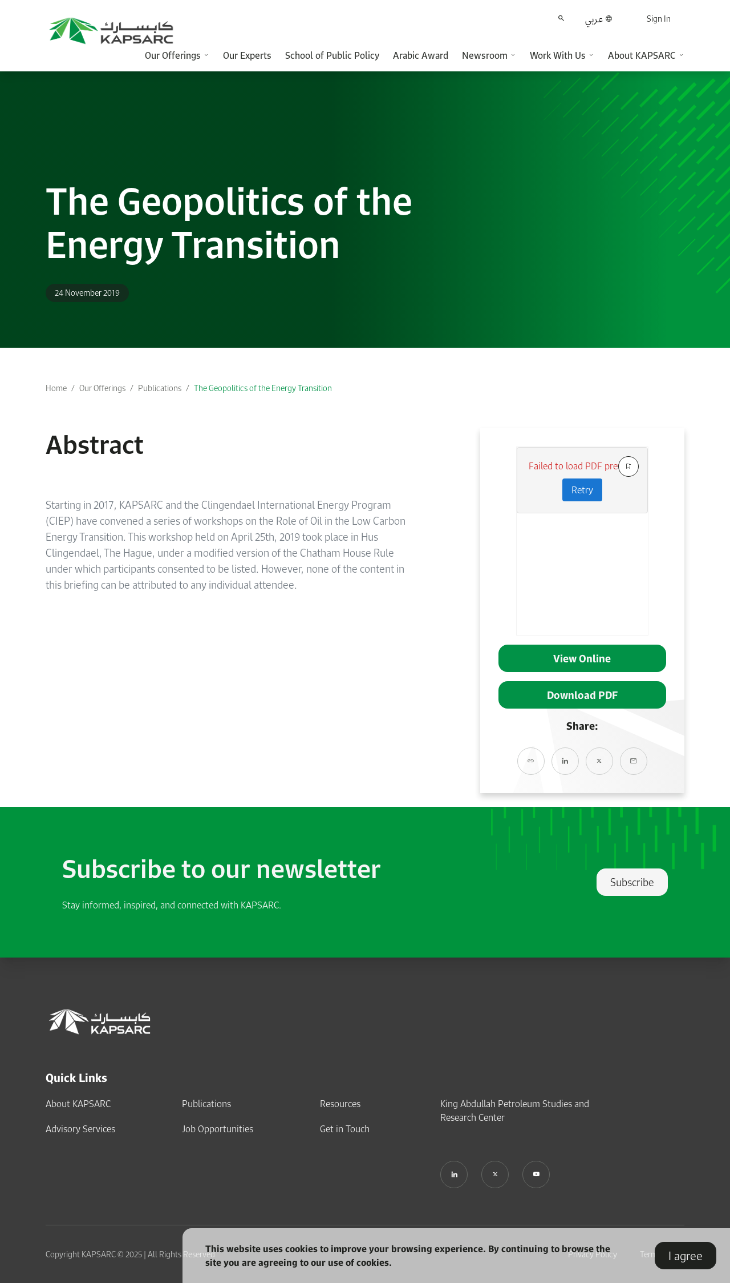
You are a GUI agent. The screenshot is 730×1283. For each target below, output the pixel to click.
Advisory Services (80, 1128)
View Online (582, 658)
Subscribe (632, 882)
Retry (582, 489)
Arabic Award (420, 55)
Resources (340, 1103)
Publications (159, 388)
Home (56, 388)
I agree (685, 1255)
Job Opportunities (217, 1128)
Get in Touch (345, 1128)
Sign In (659, 18)
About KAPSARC (78, 1103)
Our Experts (247, 55)
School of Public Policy (332, 55)
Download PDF (582, 695)
